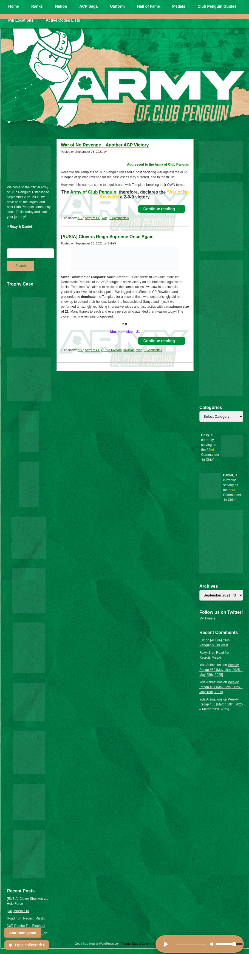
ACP (80, 218)
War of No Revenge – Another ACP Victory (105, 145)
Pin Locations (20, 20)
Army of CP (92, 218)
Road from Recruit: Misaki (26, 918)
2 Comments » (119, 218)
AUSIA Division (111, 349)
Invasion (129, 349)
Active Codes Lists (63, 20)
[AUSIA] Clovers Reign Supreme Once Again (107, 236)
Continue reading (161, 209)
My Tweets (207, 618)
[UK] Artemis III (18, 911)
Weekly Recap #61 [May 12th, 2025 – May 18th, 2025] (220, 687)
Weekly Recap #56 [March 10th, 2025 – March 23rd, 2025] (221, 704)
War (104, 218)
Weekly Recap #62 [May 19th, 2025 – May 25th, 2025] (220, 670)
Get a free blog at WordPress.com (97, 943)
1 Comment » (153, 349)
